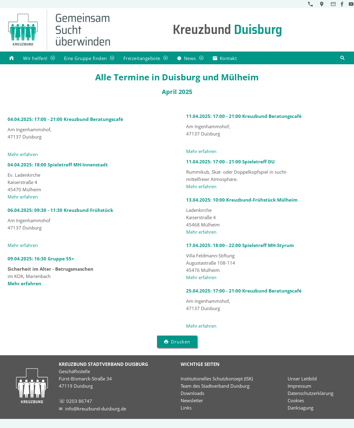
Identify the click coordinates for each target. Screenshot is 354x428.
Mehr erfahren (23, 154)
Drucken (177, 342)
